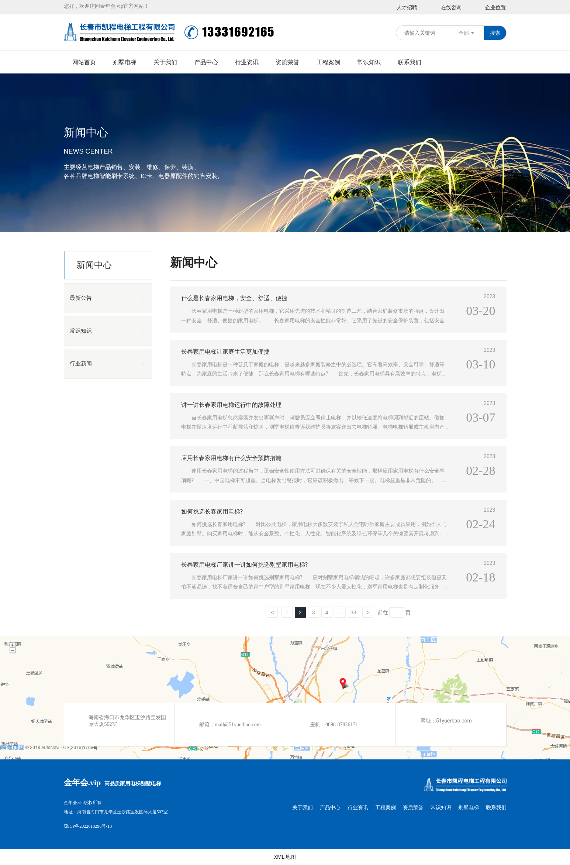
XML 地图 (285, 857)
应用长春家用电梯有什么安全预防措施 (231, 457)
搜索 (495, 33)
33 (353, 612)
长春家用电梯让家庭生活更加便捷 (225, 351)
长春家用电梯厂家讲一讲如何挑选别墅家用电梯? (244, 564)
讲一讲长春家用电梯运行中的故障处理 (231, 404)
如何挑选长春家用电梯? (212, 511)
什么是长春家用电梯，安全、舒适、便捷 (234, 298)
